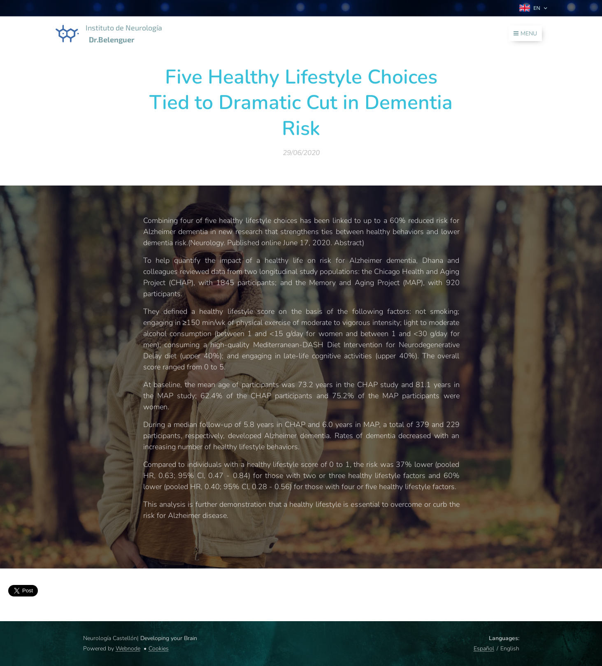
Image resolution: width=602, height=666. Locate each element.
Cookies (159, 648)
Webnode (128, 648)
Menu (525, 33)
